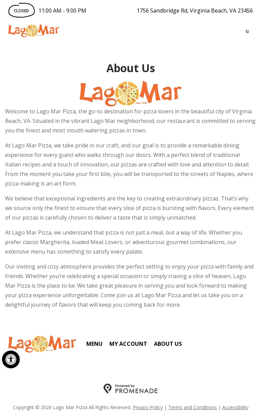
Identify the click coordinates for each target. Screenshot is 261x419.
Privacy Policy (148, 407)
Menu (94, 344)
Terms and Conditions (192, 407)
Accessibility (235, 407)
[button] (11, 359)
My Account (128, 344)
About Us (168, 344)
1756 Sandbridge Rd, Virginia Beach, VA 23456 (195, 10)
